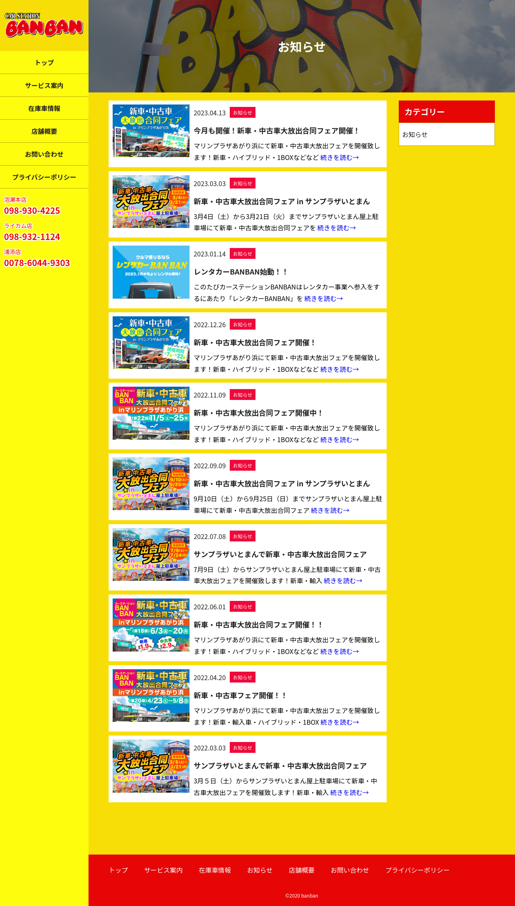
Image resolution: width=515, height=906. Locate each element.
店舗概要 (44, 131)
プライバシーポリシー (44, 177)
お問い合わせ (44, 154)
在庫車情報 (44, 108)
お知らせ (242, 112)
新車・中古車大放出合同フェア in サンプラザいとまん (282, 201)
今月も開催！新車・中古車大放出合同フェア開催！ (277, 130)
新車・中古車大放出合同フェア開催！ (255, 342)
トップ (44, 62)
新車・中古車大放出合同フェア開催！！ (259, 624)
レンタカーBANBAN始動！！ (241, 271)
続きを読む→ (339, 157)
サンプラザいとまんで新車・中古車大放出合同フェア (280, 554)
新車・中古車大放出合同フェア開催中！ (259, 412)
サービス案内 (44, 85)
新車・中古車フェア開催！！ (241, 695)
